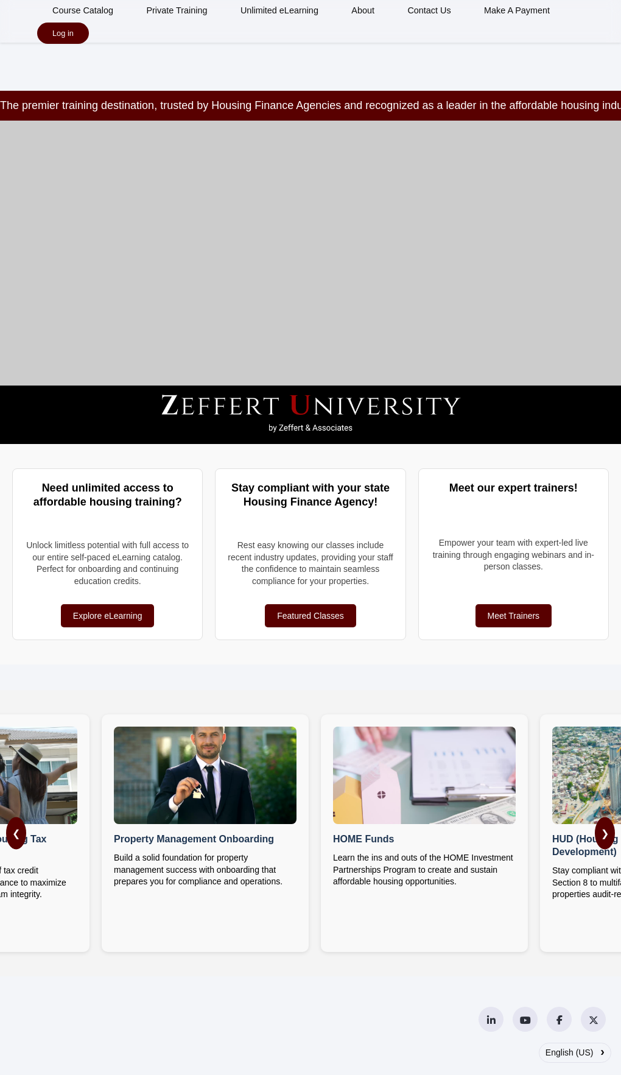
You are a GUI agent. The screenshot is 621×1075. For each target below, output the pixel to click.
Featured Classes (310, 616)
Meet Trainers (514, 616)
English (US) (575, 1051)
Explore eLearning (107, 616)
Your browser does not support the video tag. (310, 280)
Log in (63, 33)
